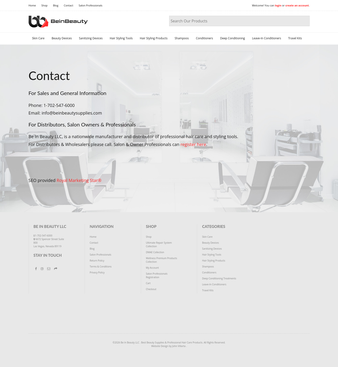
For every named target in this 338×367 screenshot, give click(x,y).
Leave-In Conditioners (266, 38)
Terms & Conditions (100, 266)
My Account (152, 267)
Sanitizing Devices (90, 38)
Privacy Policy (97, 272)
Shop (44, 5)
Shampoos (182, 38)
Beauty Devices (62, 38)
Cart (148, 283)
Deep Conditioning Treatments (219, 278)
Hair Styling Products (153, 38)
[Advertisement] (169, 317)
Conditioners (204, 38)
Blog (55, 5)
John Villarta (179, 346)
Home (32, 5)
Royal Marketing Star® (79, 180)
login (278, 5)
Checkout (151, 289)
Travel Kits (295, 38)
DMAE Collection (155, 252)
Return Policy (97, 260)
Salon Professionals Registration (156, 275)
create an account (297, 5)
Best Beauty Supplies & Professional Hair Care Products (171, 342)
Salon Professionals (90, 5)
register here (193, 144)
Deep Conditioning (232, 38)
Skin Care (38, 38)
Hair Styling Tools (121, 38)
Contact (68, 5)
